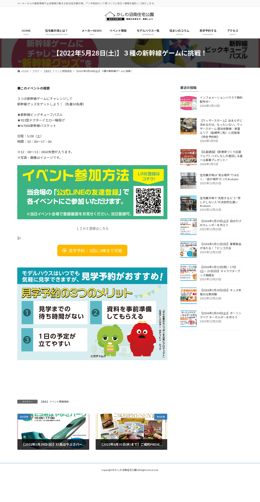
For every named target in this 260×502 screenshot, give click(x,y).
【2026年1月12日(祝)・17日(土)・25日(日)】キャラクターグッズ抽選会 (220, 271)
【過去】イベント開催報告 (54, 401)
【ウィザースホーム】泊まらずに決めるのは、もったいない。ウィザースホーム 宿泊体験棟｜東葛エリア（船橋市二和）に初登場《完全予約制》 (221, 129)
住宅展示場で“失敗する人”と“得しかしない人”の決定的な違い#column (220, 201)
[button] (92, 250)
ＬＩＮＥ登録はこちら (92, 228)
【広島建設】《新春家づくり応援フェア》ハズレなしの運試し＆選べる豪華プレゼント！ (221, 156)
